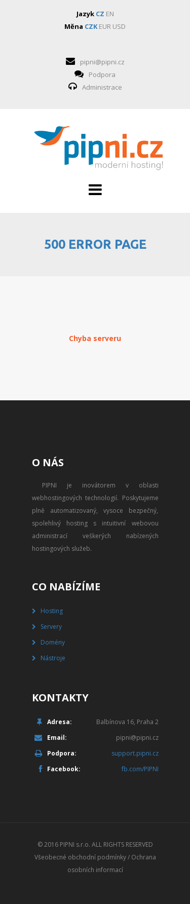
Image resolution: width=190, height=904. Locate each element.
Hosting (52, 611)
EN (110, 13)
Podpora (102, 74)
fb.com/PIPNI (140, 769)
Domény (53, 642)
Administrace (102, 87)
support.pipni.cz (135, 753)
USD (119, 26)
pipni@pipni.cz (102, 61)
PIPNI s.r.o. (75, 844)
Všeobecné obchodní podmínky (80, 857)
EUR (105, 26)
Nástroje (53, 658)
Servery (51, 626)
